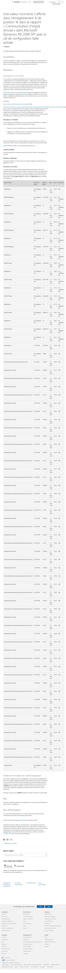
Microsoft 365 (24, 2)
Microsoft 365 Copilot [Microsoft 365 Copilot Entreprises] (5, 948)
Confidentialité (46, 964)
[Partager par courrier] (10, 839)
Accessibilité (42, 966)
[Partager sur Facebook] (4, 839)
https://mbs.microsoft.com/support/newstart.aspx (15, 92)
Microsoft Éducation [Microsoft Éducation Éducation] (48, 914)
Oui (40, 906)
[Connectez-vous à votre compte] (62, 2)
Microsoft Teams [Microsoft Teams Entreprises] (5, 951)
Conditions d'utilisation (55, 964)
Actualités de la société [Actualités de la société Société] (49, 939)
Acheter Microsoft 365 (38, 2)
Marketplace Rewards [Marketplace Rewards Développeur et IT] (27, 951)
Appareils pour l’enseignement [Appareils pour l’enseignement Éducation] (50, 916)
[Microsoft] (7, 2)
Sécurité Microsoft (31, 883)
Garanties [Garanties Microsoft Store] (25, 928)
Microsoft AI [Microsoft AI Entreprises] (4, 937)
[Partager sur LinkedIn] (7, 839)
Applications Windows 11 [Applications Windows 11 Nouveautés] (6, 930)
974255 (22, 820)
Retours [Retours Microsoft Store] (24, 921)
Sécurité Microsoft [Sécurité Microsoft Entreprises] (5, 939)
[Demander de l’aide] (59, 1)
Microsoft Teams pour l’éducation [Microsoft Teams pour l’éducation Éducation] (50, 918)
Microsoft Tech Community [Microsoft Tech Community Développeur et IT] (28, 944)
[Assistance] (16, 2)
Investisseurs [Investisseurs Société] (47, 944)
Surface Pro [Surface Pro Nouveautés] (4, 914)
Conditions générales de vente (7, 966)
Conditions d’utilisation (9, 833)
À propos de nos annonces (24, 966)
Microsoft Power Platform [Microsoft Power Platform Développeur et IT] (27, 948)
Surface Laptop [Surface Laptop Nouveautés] (4, 916)
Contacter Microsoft (5, 964)
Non (49, 906)
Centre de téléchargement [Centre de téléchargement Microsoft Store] (28, 916)
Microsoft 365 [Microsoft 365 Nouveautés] (4, 925)
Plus (30, 2)
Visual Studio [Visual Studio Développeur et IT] (25, 953)
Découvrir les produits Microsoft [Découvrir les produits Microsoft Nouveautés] (7, 928)
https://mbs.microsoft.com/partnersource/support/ (16, 104)
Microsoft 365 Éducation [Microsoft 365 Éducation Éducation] (49, 921)
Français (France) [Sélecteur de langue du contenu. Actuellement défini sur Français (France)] (7, 957)
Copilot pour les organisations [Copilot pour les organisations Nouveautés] (7, 921)
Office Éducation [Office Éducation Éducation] (47, 923)
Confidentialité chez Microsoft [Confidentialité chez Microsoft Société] (50, 941)
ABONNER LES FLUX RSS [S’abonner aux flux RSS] (11, 843)
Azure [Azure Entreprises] (3, 941)
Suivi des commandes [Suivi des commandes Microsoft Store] (27, 923)
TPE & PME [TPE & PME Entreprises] (4, 953)
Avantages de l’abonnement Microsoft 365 (6, 884)
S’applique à (7, 46)
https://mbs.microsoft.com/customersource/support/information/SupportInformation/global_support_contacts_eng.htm (33, 107)
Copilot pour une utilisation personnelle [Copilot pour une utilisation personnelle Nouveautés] (9, 923)
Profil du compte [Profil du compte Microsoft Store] (26, 914)
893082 (5, 145)
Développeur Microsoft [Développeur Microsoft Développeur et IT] (27, 937)
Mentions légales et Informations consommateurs (33, 964)
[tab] (8, 866)
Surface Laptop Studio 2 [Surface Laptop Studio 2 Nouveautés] (6, 918)
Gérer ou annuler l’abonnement (16, 964)
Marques (16, 966)
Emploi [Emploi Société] (46, 937)
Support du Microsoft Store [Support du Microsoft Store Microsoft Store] (28, 918)
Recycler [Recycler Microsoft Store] (24, 925)
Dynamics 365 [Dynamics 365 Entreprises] (4, 944)
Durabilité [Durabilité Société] (46, 946)
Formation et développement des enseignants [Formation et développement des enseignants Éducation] (53, 925)
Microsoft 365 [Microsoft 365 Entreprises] (4, 946)
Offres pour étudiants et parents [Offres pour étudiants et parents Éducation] (50, 928)
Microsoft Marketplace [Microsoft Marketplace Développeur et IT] (27, 946)
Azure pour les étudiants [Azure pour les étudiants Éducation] (49, 930)
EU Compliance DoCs (34, 966)
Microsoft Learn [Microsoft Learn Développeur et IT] (26, 939)
